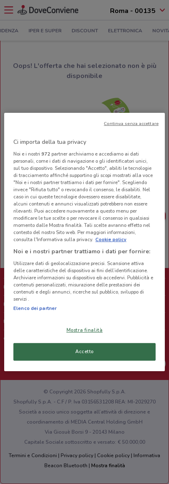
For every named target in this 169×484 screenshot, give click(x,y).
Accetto (84, 351)
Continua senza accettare (131, 123)
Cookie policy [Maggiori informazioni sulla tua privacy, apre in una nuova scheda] (110, 239)
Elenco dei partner (34, 308)
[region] (84, 242)
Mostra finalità (85, 330)
